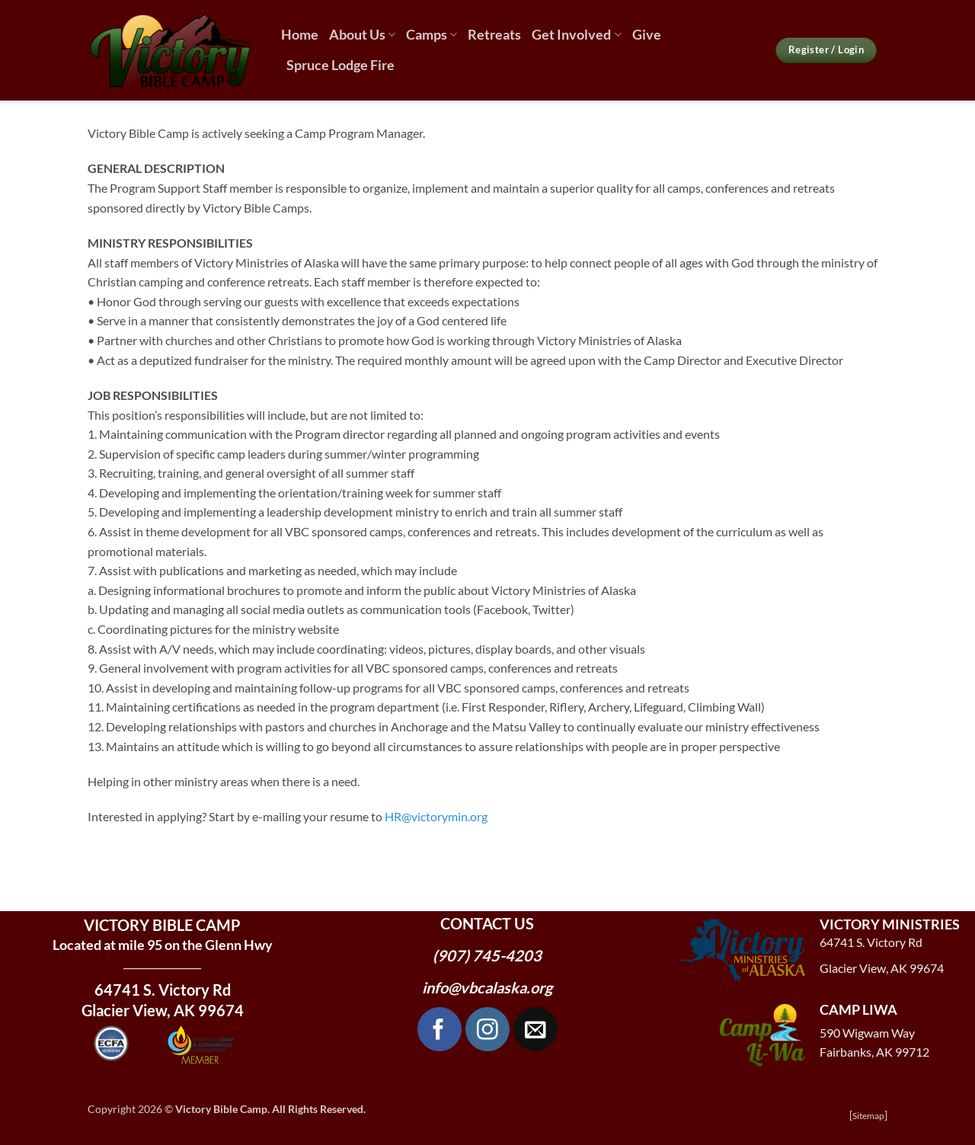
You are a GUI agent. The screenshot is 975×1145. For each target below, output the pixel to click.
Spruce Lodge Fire (340, 65)
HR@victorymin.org (436, 816)
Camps (431, 35)
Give (646, 35)
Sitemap (868, 1115)
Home (299, 35)
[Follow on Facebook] (439, 1029)
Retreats (494, 35)
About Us (362, 35)
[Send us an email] (535, 1029)
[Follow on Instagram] (487, 1029)
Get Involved (576, 35)
